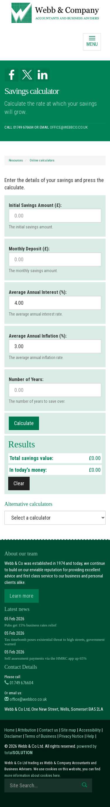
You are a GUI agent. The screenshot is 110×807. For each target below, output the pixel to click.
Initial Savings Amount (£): (35, 205)
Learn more (21, 596)
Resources (16, 160)
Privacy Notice (71, 736)
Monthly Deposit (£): (29, 249)
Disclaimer (13, 736)
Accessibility (90, 730)
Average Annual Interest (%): (38, 292)
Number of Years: (26, 379)
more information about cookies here (32, 775)
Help (90, 736)
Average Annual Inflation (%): (38, 336)
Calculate (24, 423)
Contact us (48, 730)
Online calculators (42, 160)
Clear (18, 483)
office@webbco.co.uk (69, 127)
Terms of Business (40, 736)
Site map (68, 730)
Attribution (27, 730)
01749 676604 (18, 682)
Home (9, 730)
